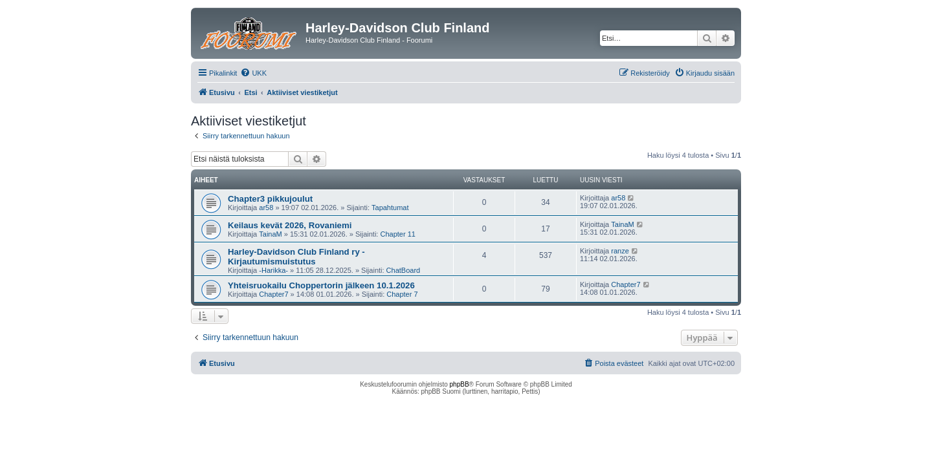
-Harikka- (273, 270)
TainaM (270, 234)
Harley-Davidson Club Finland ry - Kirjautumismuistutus (296, 256)
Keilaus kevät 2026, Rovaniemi (289, 225)
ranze (620, 251)
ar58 (266, 207)
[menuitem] (253, 73)
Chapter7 (273, 294)
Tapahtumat (390, 207)
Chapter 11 (397, 234)
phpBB (459, 384)
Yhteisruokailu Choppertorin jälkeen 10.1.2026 (321, 285)
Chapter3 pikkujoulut (270, 199)
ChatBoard (403, 270)
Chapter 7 (401, 294)
